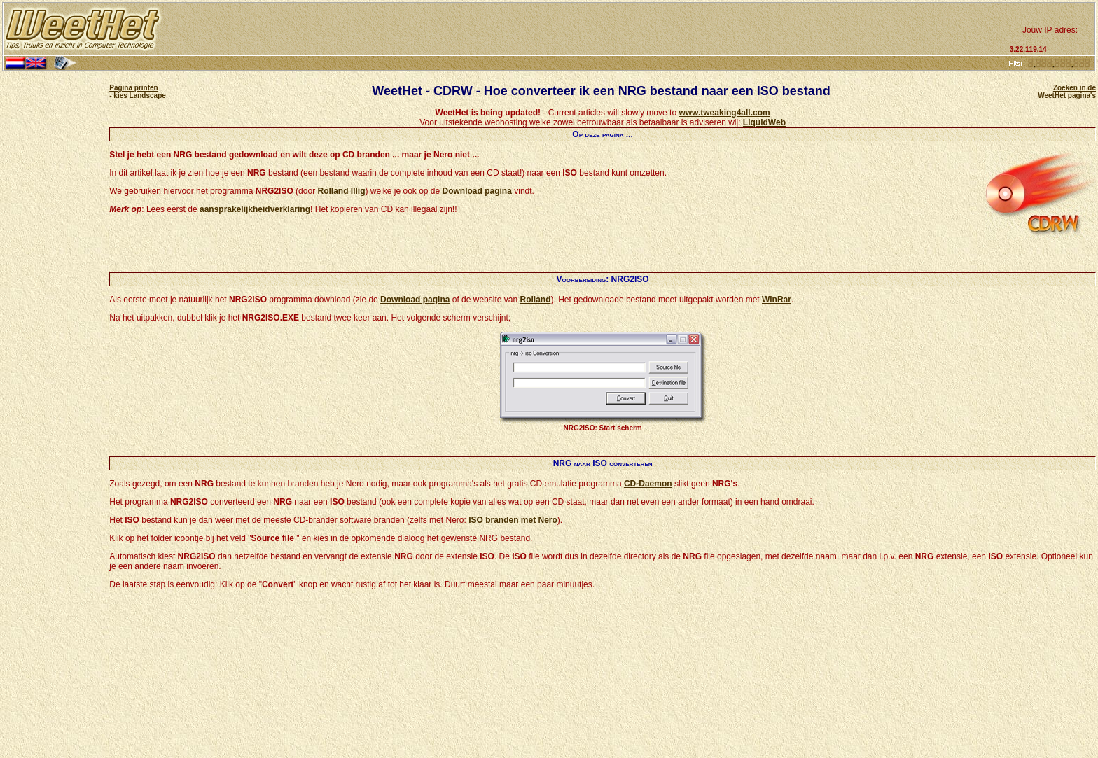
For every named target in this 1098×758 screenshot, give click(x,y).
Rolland (535, 299)
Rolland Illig (341, 191)
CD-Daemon (648, 484)
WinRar (776, 299)
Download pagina (477, 191)
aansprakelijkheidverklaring (255, 209)
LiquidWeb (764, 122)
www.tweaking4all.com (724, 113)
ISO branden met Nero (512, 520)
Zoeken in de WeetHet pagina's (1067, 91)
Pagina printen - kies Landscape (137, 91)
